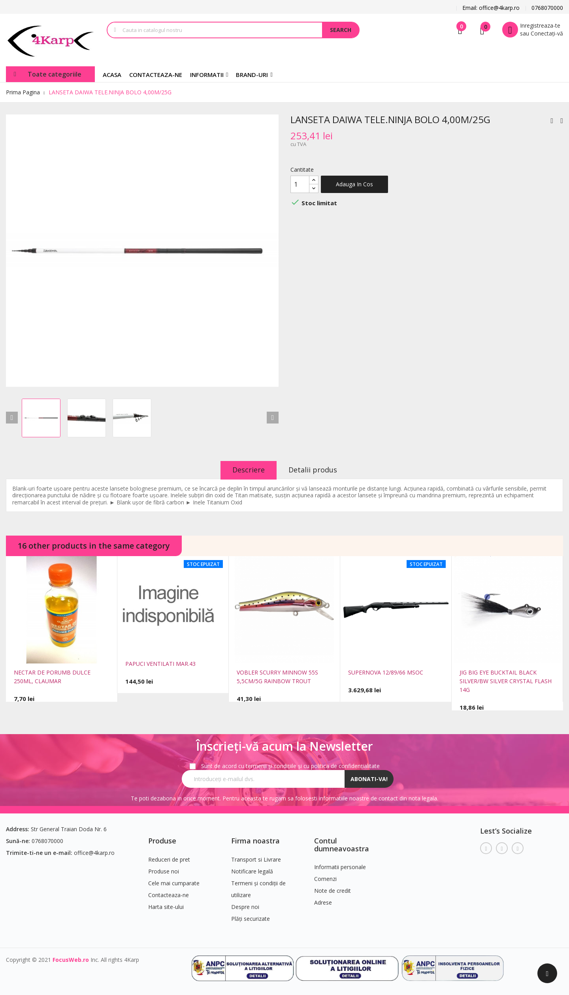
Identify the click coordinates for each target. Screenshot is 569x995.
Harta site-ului (166, 907)
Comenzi (325, 879)
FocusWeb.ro (71, 959)
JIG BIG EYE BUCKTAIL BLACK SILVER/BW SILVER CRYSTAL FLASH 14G (506, 681)
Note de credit (332, 890)
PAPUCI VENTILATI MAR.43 (160, 663)
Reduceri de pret (169, 859)
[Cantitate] (299, 184)
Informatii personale (340, 867)
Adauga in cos (354, 184)
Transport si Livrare (256, 859)
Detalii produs (312, 469)
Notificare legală (252, 871)
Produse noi (163, 871)
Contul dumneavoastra (341, 844)
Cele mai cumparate (174, 883)
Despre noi (245, 907)
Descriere (248, 469)
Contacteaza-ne (168, 895)
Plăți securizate (250, 918)
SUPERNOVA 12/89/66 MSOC (385, 672)
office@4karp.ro (94, 852)
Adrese (323, 902)
